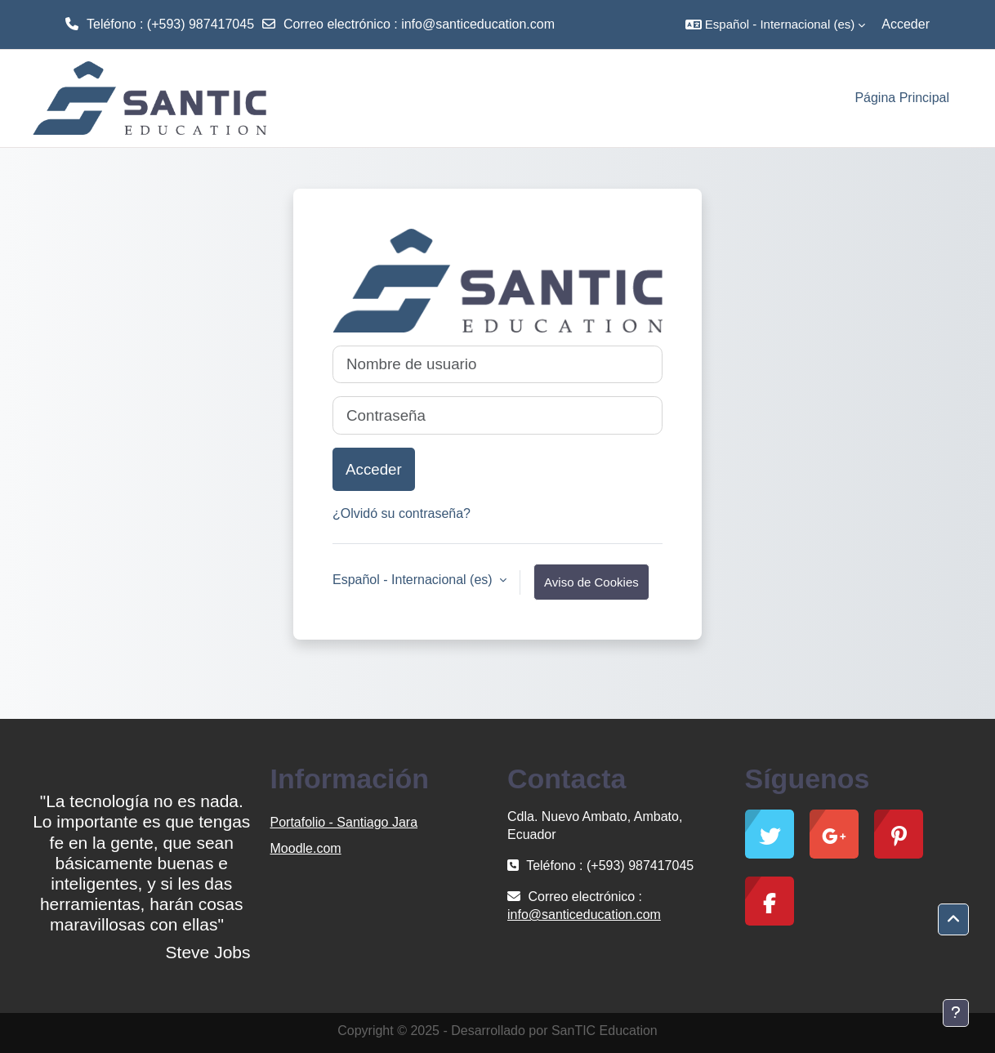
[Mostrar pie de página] (956, 1013)
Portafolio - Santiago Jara (344, 822)
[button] (775, 24)
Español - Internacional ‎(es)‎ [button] (414, 580)
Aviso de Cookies (591, 582)
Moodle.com (305, 848)
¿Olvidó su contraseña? (401, 513)
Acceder (905, 24)
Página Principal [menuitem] (901, 98)
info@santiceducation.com (478, 24)
